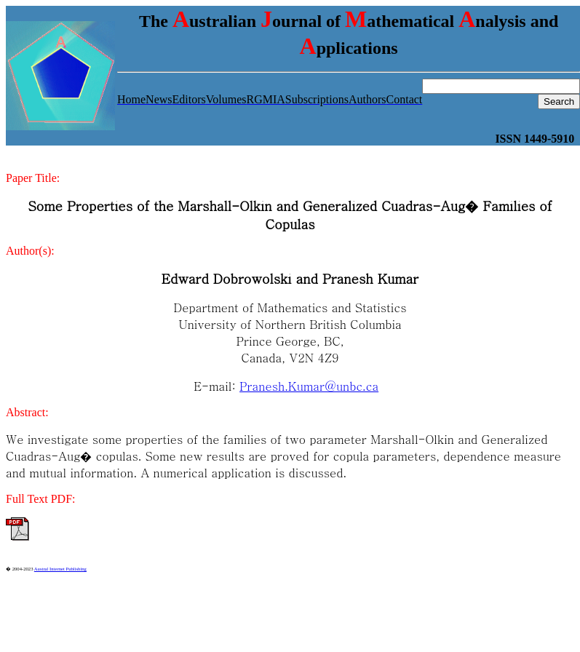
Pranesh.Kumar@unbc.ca (308, 386)
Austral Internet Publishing (60, 568)
